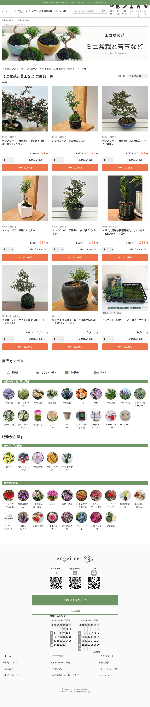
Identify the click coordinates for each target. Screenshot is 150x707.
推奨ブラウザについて (15, 675)
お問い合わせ (59, 669)
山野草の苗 (6, 20)
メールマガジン (108, 675)
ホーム (7, 656)
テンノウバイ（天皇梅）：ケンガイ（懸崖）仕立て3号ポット (23, 142)
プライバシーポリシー (111, 669)
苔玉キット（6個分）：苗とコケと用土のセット (124, 322)
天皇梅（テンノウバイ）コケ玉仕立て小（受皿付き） (23, 322)
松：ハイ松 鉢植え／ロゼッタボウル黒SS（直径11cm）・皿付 (74, 322)
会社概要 (104, 662)
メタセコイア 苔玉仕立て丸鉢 (68, 140)
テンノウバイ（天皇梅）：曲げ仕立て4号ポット (74, 232)
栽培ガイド (9, 669)
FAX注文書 (75, 610)
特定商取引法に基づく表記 (65, 675)
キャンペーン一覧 (61, 662)
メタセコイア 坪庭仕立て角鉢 (18, 230)
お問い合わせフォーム (75, 600)
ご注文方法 (57, 656)
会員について (11, 662)
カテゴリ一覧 (107, 656)
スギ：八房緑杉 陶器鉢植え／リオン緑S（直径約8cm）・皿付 (123, 232)
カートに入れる (25, 167)
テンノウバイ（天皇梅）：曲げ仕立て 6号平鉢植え (124, 142)
